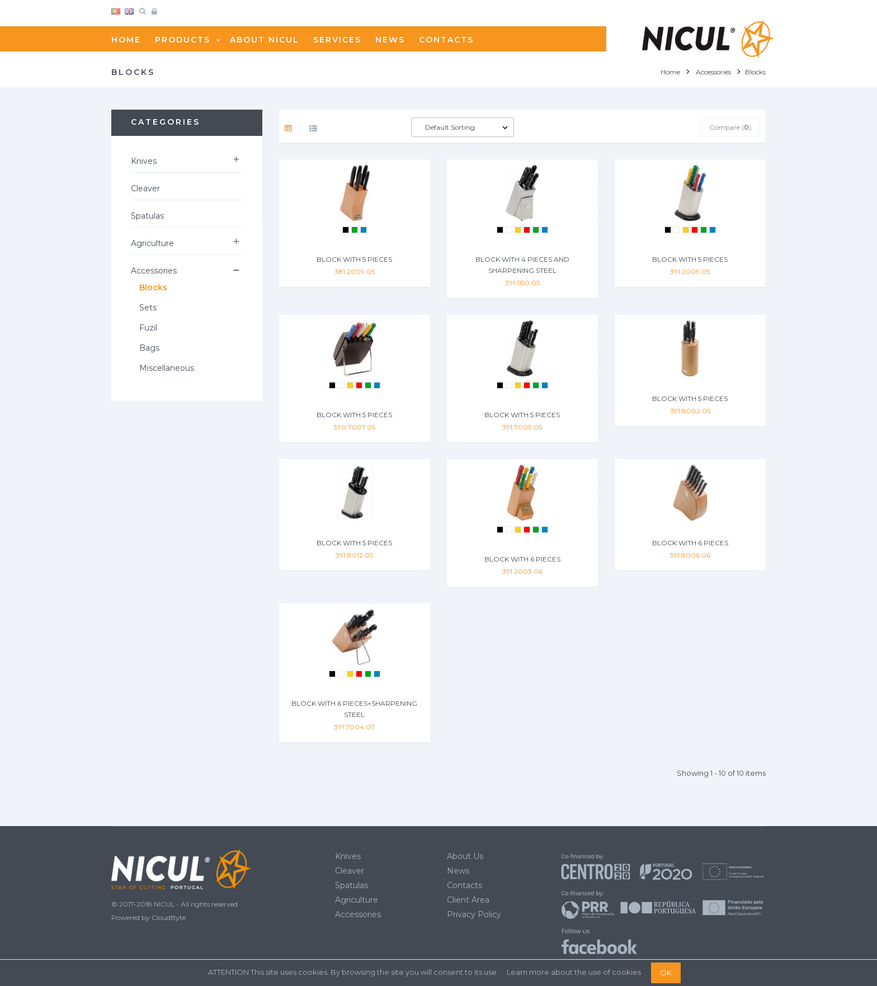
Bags (149, 348)
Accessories (154, 271)
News (458, 871)
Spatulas (147, 216)
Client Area (468, 900)
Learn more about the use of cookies (574, 972)
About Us (465, 856)
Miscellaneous (166, 368)
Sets (148, 308)
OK (666, 972)
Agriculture (152, 243)
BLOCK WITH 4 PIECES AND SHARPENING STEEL (522, 265)
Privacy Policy (474, 914)
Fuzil (148, 328)
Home (670, 72)
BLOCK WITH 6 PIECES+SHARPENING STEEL (354, 709)
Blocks (153, 287)
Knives (144, 161)
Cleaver (145, 188)
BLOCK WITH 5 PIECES (354, 259)
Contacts (464, 885)
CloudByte (169, 917)
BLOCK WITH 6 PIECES (522, 559)
